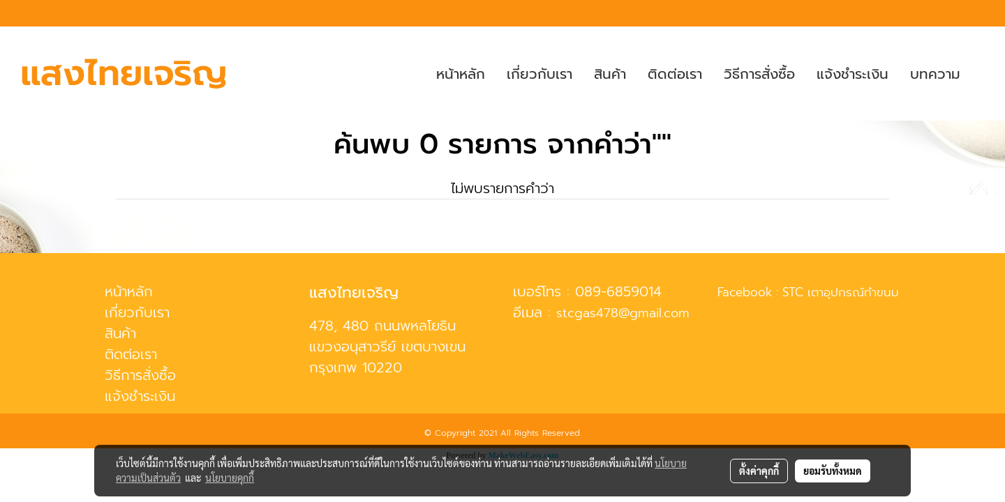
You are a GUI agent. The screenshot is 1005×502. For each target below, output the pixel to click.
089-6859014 (618, 291)
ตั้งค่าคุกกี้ (759, 470)
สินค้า (610, 73)
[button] (983, 73)
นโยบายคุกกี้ (229, 477)
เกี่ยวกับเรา (539, 73)
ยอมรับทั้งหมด (832, 470)
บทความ (935, 73)
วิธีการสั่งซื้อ (759, 73)
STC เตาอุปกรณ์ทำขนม (840, 292)
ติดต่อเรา (675, 73)
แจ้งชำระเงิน (852, 73)
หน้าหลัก (460, 73)
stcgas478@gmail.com (623, 313)
